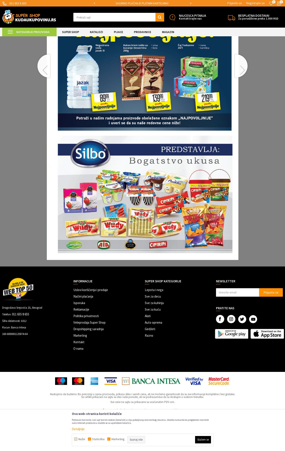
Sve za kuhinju (154, 339)
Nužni (81, 439)
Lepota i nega (154, 326)
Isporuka (79, 339)
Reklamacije (81, 345)
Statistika (98, 439)
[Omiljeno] (271, 3)
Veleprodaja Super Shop (89, 358)
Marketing (80, 371)
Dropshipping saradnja (88, 365)
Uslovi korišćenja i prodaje (90, 326)
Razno (149, 371)
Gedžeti (150, 365)
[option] (142, 3)
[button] (118, 17)
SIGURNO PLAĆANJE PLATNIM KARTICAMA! (142, 3)
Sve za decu (153, 332)
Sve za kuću (153, 345)
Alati (148, 352)
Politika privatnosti (86, 352)
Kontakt (78, 378)
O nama (78, 384)
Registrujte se (255, 3)
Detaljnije (78, 429)
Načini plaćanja (83, 332)
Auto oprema (153, 358)
